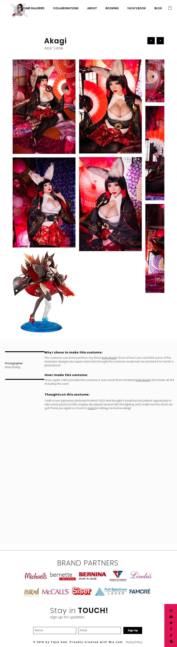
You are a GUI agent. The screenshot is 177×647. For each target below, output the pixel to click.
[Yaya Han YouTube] (171, 617)
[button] (170, 8)
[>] (160, 40)
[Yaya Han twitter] (171, 623)
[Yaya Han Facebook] (171, 629)
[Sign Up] (132, 630)
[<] (151, 40)
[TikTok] (171, 635)
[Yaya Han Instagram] (171, 611)
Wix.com (116, 642)
